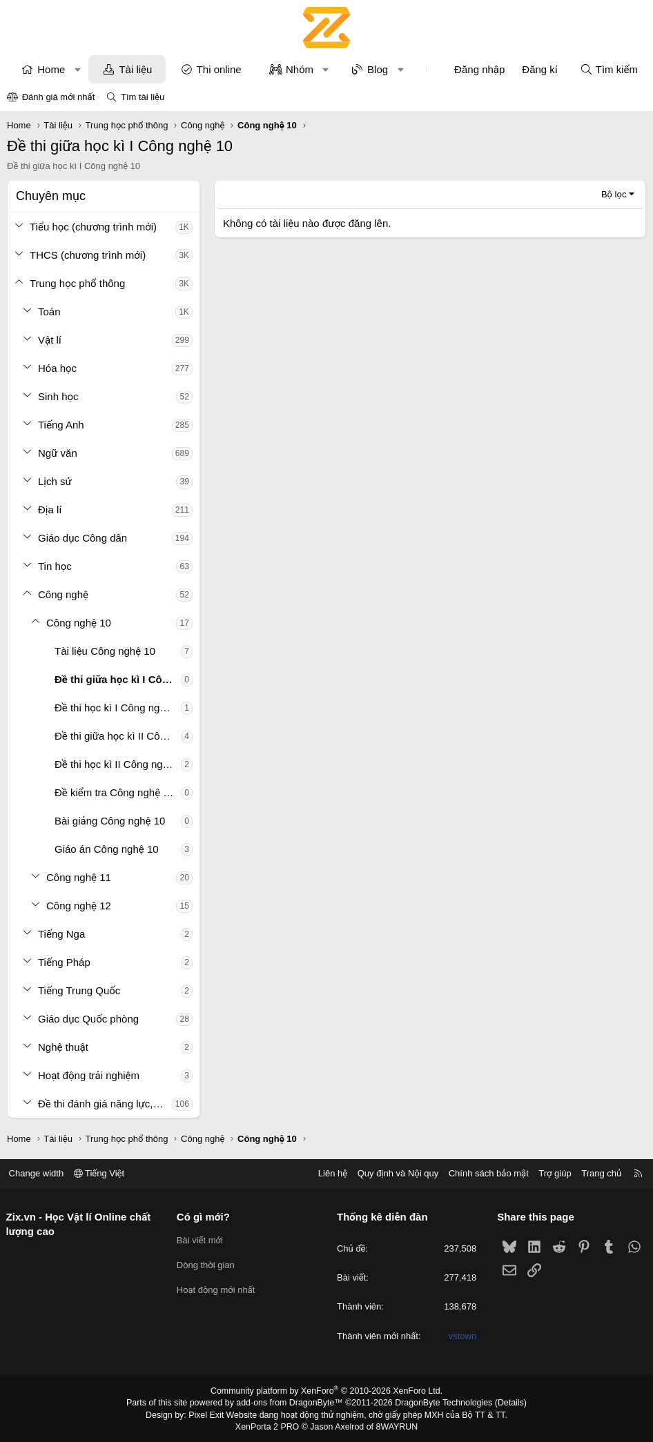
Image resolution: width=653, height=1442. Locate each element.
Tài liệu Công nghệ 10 (105, 651)
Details (505, 1403)
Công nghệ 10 (78, 623)
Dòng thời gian (208, 1265)
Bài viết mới (202, 1240)
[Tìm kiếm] (609, 69)
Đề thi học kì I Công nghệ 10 (118, 707)
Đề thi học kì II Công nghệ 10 (118, 764)
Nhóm (299, 69)
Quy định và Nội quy (393, 1173)
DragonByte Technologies (440, 1403)
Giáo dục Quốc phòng (88, 1019)
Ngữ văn (57, 453)
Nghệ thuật (63, 1047)
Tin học (55, 566)
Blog (377, 69)
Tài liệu (135, 69)
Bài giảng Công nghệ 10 (110, 821)
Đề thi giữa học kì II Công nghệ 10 (118, 736)
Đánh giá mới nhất (58, 97)
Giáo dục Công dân (82, 538)
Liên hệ (327, 1173)
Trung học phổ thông (77, 283)
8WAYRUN (394, 1425)
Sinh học (58, 396)
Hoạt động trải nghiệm (88, 1075)
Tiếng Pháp (64, 962)
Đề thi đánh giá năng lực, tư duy (105, 1103)
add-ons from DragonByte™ (291, 1403)
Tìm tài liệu (142, 97)
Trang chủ (597, 1173)
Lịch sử (55, 481)
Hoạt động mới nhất (218, 1290)
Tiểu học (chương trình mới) (93, 227)
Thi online (219, 69)
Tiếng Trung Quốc (79, 990)
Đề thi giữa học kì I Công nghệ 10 (118, 679)
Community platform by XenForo (327, 1391)
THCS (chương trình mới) (88, 255)
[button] (77, 69)
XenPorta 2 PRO (269, 1425)
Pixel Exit (210, 1414)
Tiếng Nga (61, 934)
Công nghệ (63, 594)
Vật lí (49, 340)
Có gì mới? (205, 1217)
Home (51, 69)
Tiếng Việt (103, 1173)
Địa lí (50, 509)
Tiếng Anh (61, 425)
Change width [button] (40, 1173)
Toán (49, 311)
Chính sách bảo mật (484, 1173)
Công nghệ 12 (78, 905)
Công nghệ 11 (78, 877)
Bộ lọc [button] (614, 194)
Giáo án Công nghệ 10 (107, 849)
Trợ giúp (550, 1173)
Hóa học (57, 368)
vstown (460, 1336)
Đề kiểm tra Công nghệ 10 (115, 792)
